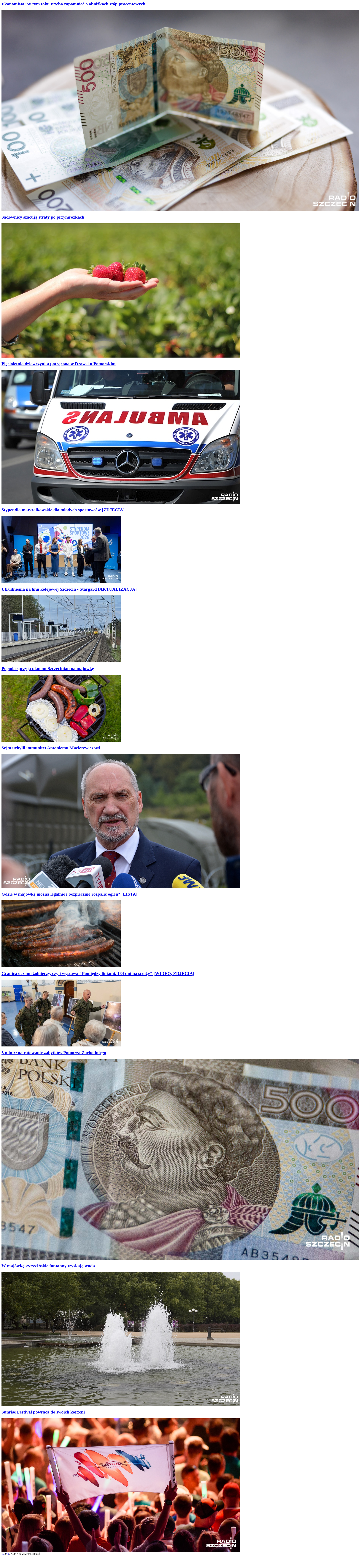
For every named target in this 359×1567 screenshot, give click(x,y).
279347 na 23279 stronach (24, 1553)
